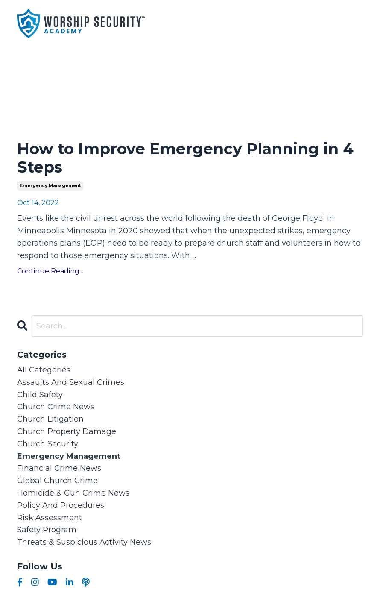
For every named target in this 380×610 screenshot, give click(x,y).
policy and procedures (60, 505)
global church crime (57, 480)
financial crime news (59, 468)
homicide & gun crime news (73, 493)
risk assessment (49, 517)
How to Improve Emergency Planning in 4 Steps (185, 158)
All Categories (43, 370)
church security (47, 444)
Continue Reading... (50, 271)
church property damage (66, 431)
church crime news (55, 406)
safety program (46, 529)
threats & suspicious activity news (84, 542)
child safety (40, 394)
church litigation (50, 419)
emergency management (50, 185)
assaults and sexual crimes (70, 382)
